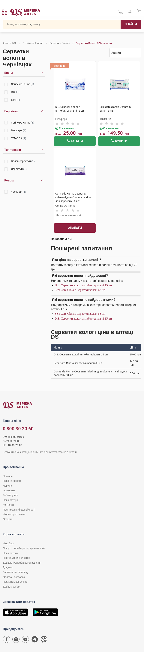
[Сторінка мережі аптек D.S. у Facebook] (6, 640)
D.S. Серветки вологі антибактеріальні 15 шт (83, 285)
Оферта (8, 519)
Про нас (8, 476)
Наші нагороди (12, 480)
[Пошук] (131, 24)
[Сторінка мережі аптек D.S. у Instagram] (16, 640)
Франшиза (9, 490)
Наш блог (8, 543)
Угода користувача (14, 514)
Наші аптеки (10, 553)
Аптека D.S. (9, 43)
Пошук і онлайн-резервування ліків (24, 548)
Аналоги (75, 228)
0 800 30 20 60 (18, 428)
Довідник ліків (11, 586)
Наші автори (10, 500)
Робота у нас (10, 495)
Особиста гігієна (33, 43)
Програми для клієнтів (16, 557)
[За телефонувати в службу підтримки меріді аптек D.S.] (120, 13)
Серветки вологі (60, 43)
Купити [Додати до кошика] (75, 141)
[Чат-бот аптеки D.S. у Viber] (44, 640)
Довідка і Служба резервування (22, 562)
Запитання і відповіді (15, 572)
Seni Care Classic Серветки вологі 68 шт (80, 290)
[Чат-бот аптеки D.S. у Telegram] (34, 640)
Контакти (8, 504)
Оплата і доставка (14, 577)
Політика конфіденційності (19, 509)
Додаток (8, 567)
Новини (7, 485)
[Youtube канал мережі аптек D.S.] (25, 640)
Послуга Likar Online (15, 581)
